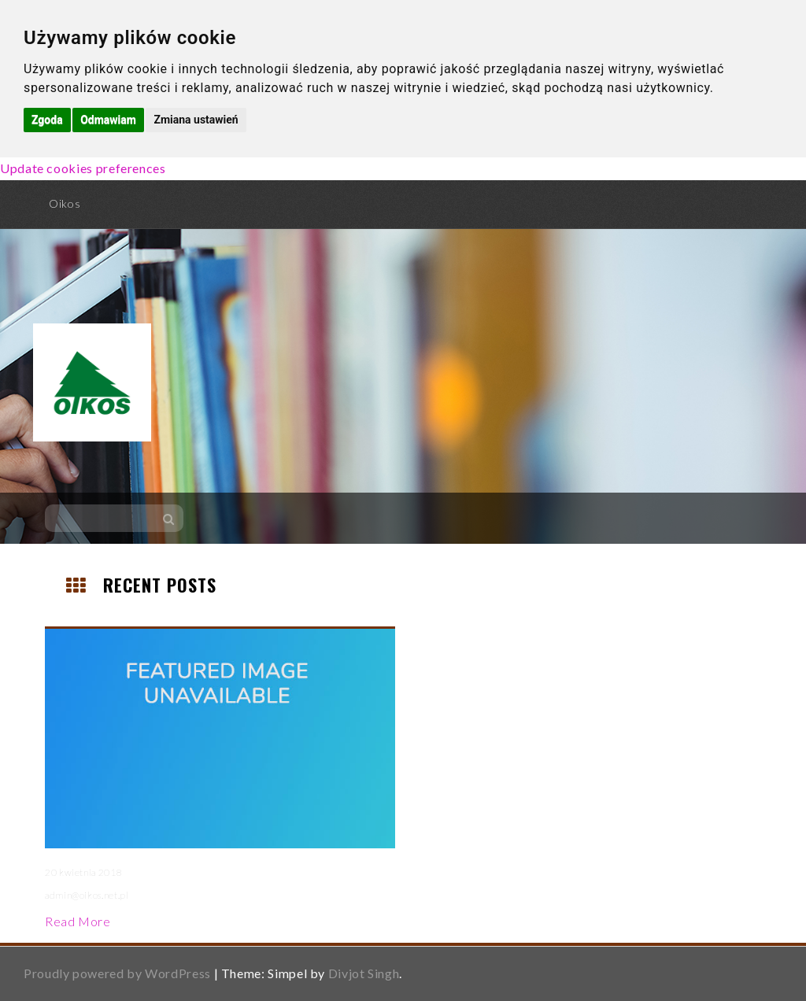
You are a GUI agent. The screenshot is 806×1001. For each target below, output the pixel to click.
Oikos (64, 203)
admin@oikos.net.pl (87, 895)
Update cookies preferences (83, 168)
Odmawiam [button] (108, 119)
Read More (78, 921)
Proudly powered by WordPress (117, 973)
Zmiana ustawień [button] (195, 119)
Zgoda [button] (47, 119)
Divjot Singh (364, 973)
